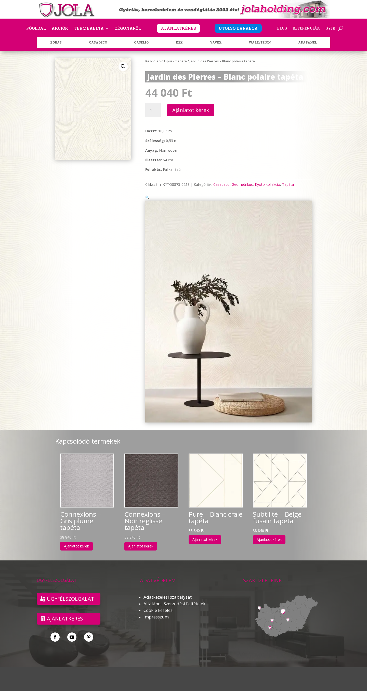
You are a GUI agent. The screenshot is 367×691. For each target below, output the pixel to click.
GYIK (330, 28)
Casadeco (221, 184)
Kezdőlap (153, 61)
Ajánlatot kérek (190, 110)
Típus (167, 61)
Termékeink (89, 28)
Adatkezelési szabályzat (167, 591)
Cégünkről (127, 28)
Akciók (59, 28)
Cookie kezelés (158, 604)
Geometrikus (242, 184)
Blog (282, 28)
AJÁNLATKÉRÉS (178, 28)
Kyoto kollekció (267, 184)
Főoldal (36, 28)
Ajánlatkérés (65, 612)
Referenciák (306, 28)
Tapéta (181, 61)
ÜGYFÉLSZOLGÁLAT (70, 592)
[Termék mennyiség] (153, 110)
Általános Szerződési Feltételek (174, 597)
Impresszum (156, 611)
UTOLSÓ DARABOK (238, 28)
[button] (123, 66)
